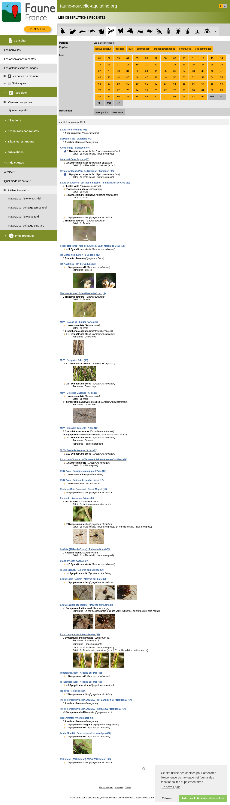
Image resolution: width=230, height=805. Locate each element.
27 (202, 64)
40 (212, 71)
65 (184, 83)
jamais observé (103, 48)
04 (127, 58)
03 (118, 58)
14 (221, 58)
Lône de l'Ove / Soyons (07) (74, 159)
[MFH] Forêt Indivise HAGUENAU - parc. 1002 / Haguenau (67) (93, 709)
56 (99, 83)
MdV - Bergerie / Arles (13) (74, 360)
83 (221, 90)
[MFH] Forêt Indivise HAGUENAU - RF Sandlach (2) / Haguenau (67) (96, 700)
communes (185, 48)
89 (146, 96)
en (225, 6)
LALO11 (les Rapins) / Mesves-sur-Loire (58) (83, 579)
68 (212, 83)
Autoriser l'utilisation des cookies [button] (203, 798)
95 (202, 96)
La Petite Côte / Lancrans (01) (76, 138)
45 (127, 77)
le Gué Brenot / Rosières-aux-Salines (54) (82, 570)
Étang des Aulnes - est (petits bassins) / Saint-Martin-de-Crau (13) (95, 182)
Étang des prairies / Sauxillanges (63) (80, 634)
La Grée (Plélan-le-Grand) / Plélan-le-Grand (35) (85, 549)
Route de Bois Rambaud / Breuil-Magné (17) (83, 489)
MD (221, 96)
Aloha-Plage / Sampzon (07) (74, 147)
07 (156, 58)
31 (127, 71)
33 (146, 71)
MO (109, 103)
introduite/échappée (164, 48)
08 (165, 58)
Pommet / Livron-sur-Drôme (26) (77, 498)
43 (109, 77)
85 (109, 96)
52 (193, 77)
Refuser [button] (167, 798)
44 (118, 77)
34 (156, 71)
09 (174, 58)
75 (146, 90)
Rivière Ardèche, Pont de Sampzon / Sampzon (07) (87, 171)
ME (99, 103)
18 (127, 64)
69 (221, 83)
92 (174, 96)
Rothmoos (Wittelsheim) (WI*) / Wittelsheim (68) (85, 759)
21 (146, 64)
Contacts (119, 787)
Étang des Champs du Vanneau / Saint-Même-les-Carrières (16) (93, 459)
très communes (203, 48)
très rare (120, 48)
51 (184, 77)
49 (165, 77)
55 (221, 77)
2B (108, 71)
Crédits (128, 787)
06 (146, 58)
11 (193, 58)
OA (118, 103)
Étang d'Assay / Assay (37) (74, 561)
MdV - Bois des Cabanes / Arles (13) (79, 393)
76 (156, 90)
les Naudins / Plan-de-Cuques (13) (78, 264)
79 (184, 90)
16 (109, 64)
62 (156, 83)
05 (137, 58)
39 (202, 71)
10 (184, 58)
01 (99, 58)
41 (221, 71)
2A (99, 71)
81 (202, 90)
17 (118, 64)
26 (193, 64)
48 (156, 77)
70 (99, 90)
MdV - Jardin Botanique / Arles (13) (78, 450)
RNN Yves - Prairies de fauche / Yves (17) (82, 480)
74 (137, 90)
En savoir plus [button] (171, 787)
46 (137, 77)
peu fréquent (143, 48)
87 (127, 96)
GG (212, 96)
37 (184, 71)
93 (184, 96)
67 (202, 83)
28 (212, 64)
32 (137, 71)
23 (165, 64)
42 (99, 77)
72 (118, 90)
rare (131, 48)
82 (212, 90)
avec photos (101, 112)
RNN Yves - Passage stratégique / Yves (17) (83, 471)
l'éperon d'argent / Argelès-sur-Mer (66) (81, 673)
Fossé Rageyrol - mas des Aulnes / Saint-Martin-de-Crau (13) (92, 246)
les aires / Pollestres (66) (73, 691)
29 (221, 64)
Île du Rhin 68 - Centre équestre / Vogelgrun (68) (85, 733)
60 (137, 83)
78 (174, 90)
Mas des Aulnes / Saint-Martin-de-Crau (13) (83, 293)
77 (165, 90)
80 (193, 90)
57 (109, 83)
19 (137, 64)
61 (146, 83)
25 (184, 64)
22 (156, 64)
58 (118, 83)
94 (193, 96)
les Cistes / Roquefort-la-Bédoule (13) (80, 255)
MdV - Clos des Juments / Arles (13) (79, 428)
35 (165, 71)
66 (193, 83)
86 (118, 96)
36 (174, 71)
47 (146, 77)
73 (127, 90)
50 (174, 77)
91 (165, 96)
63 (165, 83)
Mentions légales (106, 787)
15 (99, 64)
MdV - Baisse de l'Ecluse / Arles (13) (79, 322)
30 (118, 71)
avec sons (117, 112)
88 (137, 96)
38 (193, 71)
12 (202, 58)
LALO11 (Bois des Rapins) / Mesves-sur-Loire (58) (86, 605)
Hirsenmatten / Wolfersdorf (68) (76, 718)
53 (202, 77)
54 (212, 77)
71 (109, 90)
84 (99, 96)
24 (174, 64)
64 (174, 83)
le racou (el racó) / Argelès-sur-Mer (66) (81, 682)
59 (127, 83)
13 (212, 58)
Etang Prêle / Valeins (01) (73, 129)
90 (156, 96)
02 (109, 58)
